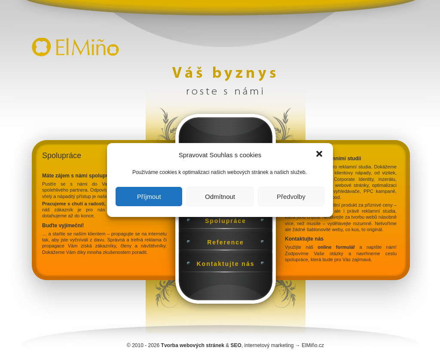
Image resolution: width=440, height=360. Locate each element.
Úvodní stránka (73, 40)
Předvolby (291, 196)
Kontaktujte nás (225, 263)
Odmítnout (220, 196)
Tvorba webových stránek (192, 345)
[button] (319, 154)
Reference (225, 242)
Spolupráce (225, 220)
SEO (236, 345)
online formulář (336, 247)
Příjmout (149, 196)
